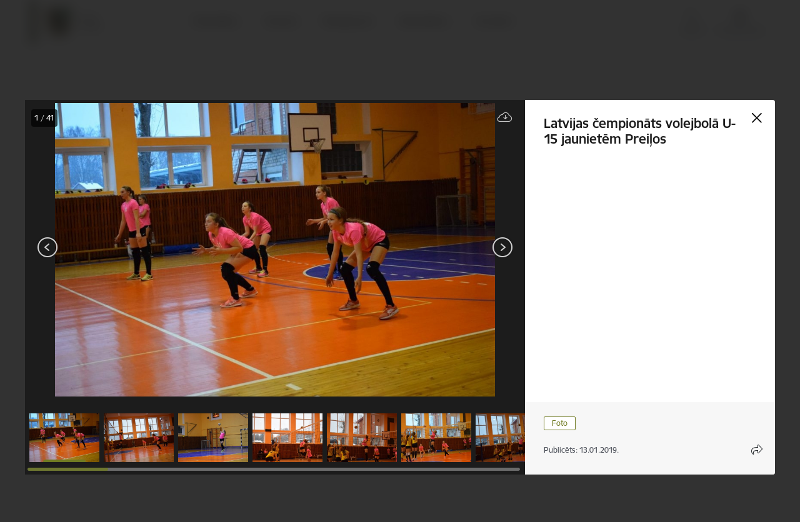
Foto (560, 423)
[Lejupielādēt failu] (505, 118)
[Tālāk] (502, 247)
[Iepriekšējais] (48, 247)
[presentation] (100, 248)
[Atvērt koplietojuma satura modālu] (756, 450)
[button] (64, 437)
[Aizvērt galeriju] (756, 118)
